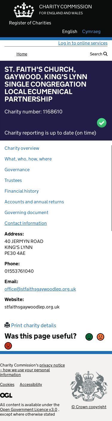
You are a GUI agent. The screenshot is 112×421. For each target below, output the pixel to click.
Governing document (26, 212)
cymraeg (91, 31)
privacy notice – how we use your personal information (32, 369)
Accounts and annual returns (34, 202)
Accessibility (31, 384)
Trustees (13, 180)
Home (21, 54)
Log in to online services (83, 43)
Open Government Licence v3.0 (28, 409)
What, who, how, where (28, 159)
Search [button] (99, 54)
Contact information (25, 223)
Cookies (7, 384)
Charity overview (21, 148)
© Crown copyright (88, 406)
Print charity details (30, 325)
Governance (17, 169)
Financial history (21, 191)
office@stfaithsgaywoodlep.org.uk (40, 289)
